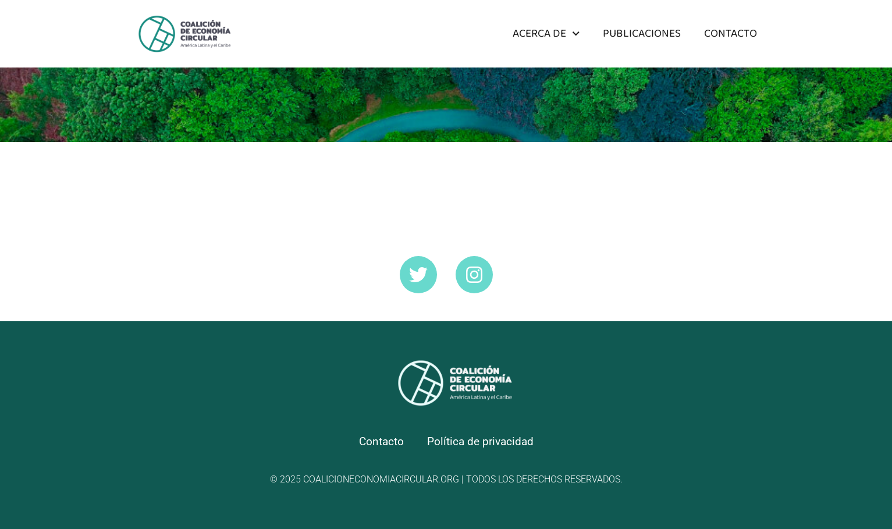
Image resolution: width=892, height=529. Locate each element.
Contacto (730, 33)
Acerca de (546, 33)
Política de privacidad (480, 441)
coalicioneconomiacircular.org (381, 479)
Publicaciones (642, 33)
